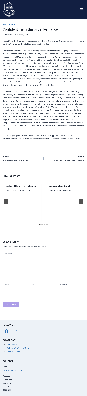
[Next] (81, 201)
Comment (8, 253)
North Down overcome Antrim (22, 158)
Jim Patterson (9, 35)
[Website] (71, 284)
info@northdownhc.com (13, 370)
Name (7, 284)
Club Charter (11, 344)
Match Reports (9, 25)
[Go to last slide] (6, 201)
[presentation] (19, 294)
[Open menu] (81, 9)
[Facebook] (6, 331)
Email (34, 284)
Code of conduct (13, 351)
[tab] (39, 224)
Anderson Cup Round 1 (60, 186)
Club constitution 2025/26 (17, 348)
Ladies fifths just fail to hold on (21, 186)
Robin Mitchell (56, 190)
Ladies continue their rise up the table (65, 158)
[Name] (15, 284)
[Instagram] (15, 331)
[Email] (43, 284)
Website (63, 284)
